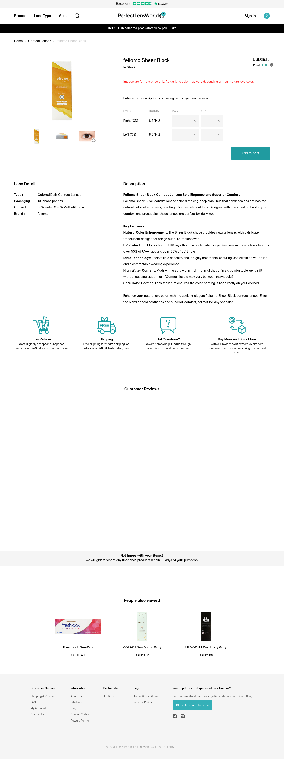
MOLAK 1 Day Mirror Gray (142, 647)
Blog (74, 708)
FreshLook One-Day (78, 647)
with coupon (142, 28)
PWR (175, 111)
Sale (63, 16)
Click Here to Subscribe (192, 705)
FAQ (33, 702)
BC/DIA (154, 111)
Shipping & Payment (43, 696)
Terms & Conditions (146, 696)
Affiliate (108, 696)
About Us (76, 696)
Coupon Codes (80, 714)
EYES (127, 111)
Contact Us (38, 714)
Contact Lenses (39, 41)
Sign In (250, 16)
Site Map (76, 702)
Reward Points (80, 720)
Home (18, 41)
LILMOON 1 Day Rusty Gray (205, 647)
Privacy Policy (143, 702)
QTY (204, 111)
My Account (38, 708)
